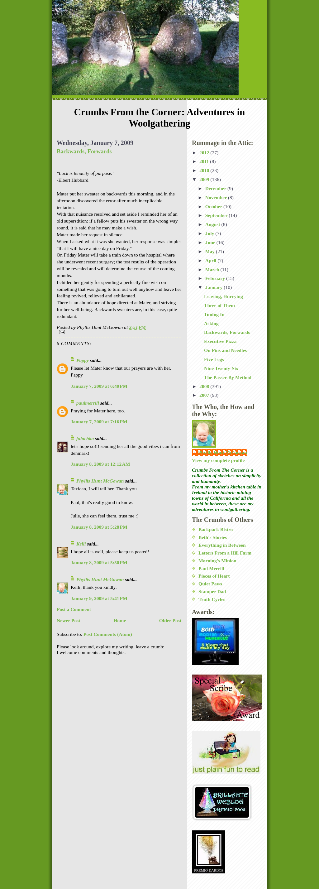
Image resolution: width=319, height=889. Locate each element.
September (217, 215)
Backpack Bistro (215, 529)
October (214, 206)
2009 (204, 179)
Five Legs (214, 359)
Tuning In (214, 314)
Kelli (81, 543)
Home (119, 620)
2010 (204, 170)
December (216, 188)
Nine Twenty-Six (221, 368)
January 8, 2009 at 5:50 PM (99, 562)
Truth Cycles (211, 599)
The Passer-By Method (227, 377)
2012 (204, 152)
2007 (204, 395)
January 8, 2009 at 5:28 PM (99, 527)
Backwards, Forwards (84, 151)
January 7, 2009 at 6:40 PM (99, 386)
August (213, 224)
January (214, 287)
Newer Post (68, 620)
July (210, 233)
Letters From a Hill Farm (224, 552)
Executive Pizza (220, 341)
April (211, 260)
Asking (211, 323)
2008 (204, 386)
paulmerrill (87, 403)
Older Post (170, 620)
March (213, 269)
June (211, 242)
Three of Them (219, 305)
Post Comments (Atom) (107, 634)
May (210, 251)
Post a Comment (74, 609)
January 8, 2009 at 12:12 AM (100, 464)
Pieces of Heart (214, 576)
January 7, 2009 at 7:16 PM (99, 421)
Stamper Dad (212, 591)
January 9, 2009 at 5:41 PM (99, 598)
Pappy (82, 360)
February (215, 278)
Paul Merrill (211, 568)
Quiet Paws (210, 583)
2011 (204, 161)
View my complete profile (218, 460)
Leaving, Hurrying (223, 296)
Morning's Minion (217, 560)
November (216, 197)
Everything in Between (222, 545)
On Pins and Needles (225, 350)
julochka (85, 438)
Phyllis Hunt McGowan (100, 480)
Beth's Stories (212, 537)
